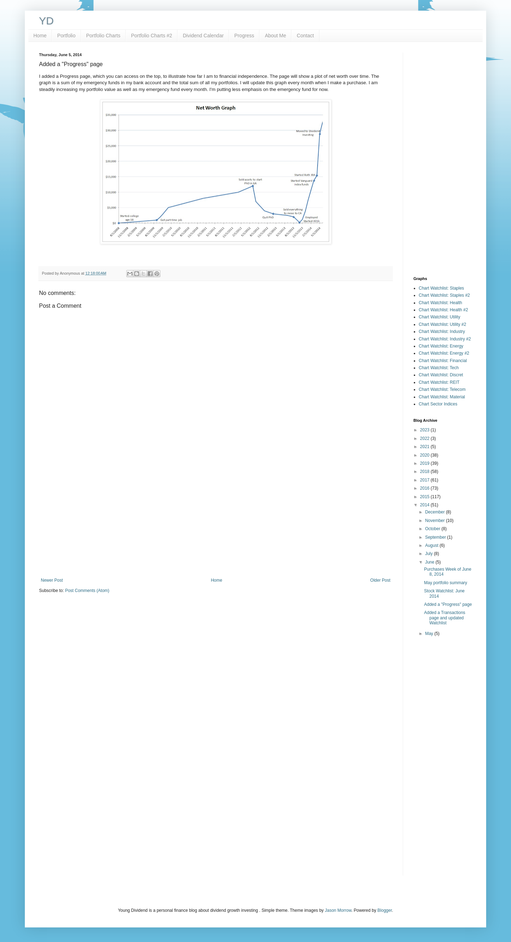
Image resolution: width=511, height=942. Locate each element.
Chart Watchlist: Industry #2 (445, 339)
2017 (425, 480)
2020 (425, 455)
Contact (305, 35)
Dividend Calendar (203, 35)
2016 (425, 488)
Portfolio (66, 35)
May (429, 633)
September (436, 537)
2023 (425, 429)
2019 (425, 463)
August (432, 545)
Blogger (385, 910)
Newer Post (52, 580)
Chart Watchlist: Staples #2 (444, 295)
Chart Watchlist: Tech (439, 367)
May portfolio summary (445, 582)
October (433, 528)
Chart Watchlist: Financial (443, 360)
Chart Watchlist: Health (440, 302)
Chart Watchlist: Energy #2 (444, 353)
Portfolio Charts (103, 35)
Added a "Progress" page (448, 604)
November (435, 520)
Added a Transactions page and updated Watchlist (444, 617)
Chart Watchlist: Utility (439, 316)
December (435, 512)
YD (46, 21)
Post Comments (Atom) (87, 590)
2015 (425, 496)
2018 (425, 471)
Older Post (380, 580)
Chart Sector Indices (438, 404)
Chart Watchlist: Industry (442, 331)
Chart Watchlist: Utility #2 (442, 324)
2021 (425, 446)
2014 (425, 504)
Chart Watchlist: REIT (439, 382)
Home (39, 35)
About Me (275, 35)
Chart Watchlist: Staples (441, 288)
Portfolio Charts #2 (151, 35)
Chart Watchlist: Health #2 (443, 309)
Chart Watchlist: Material (442, 396)
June (430, 562)
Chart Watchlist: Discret (441, 374)
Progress (244, 35)
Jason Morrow (338, 910)
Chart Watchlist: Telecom (442, 389)
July (429, 553)
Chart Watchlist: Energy (441, 346)
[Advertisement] (215, 519)
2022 (425, 438)
